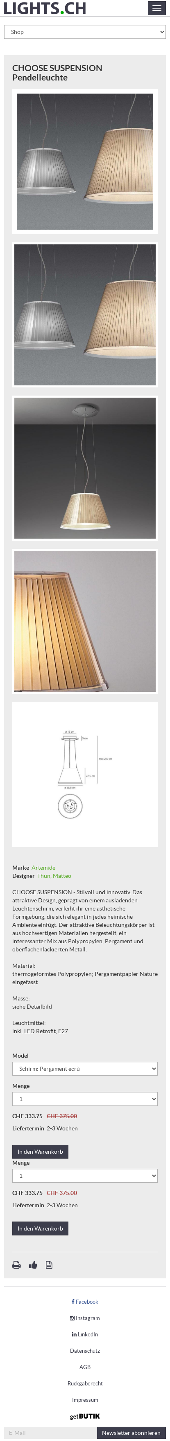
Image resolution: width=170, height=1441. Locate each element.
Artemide (43, 867)
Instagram (85, 1318)
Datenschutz (85, 1351)
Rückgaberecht (85, 1384)
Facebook (85, 1302)
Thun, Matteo (54, 876)
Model (21, 1055)
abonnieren (131, 1433)
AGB (85, 1367)
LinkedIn (85, 1334)
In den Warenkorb (40, 1151)
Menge (21, 1086)
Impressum (85, 1400)
